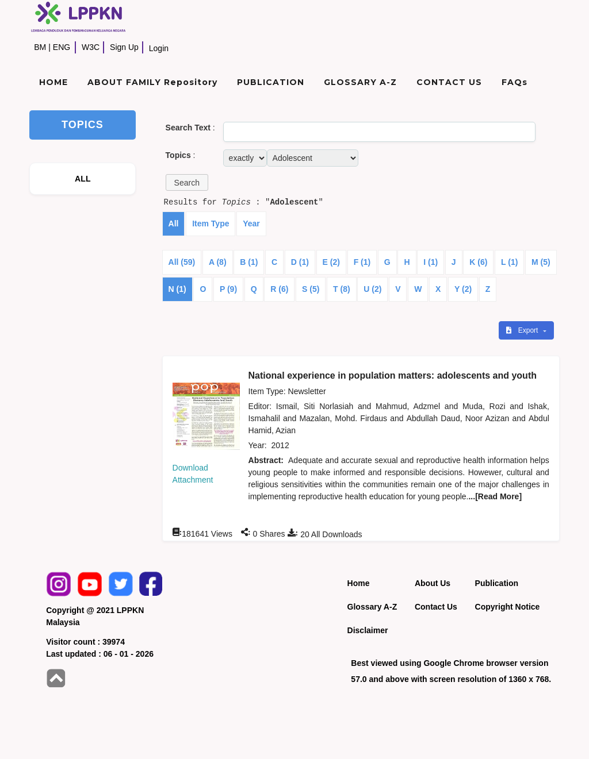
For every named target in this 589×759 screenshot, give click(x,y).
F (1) (362, 262)
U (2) (372, 289)
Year (251, 223)
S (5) (310, 289)
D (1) (300, 262)
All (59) (182, 262)
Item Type (210, 223)
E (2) (331, 262)
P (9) (228, 289)
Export (523, 330)
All (174, 223)
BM (40, 47)
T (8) (341, 289)
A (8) (218, 262)
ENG (61, 47)
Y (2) (463, 289)
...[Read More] (495, 496)
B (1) (249, 262)
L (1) (509, 262)
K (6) (478, 262)
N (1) (177, 289)
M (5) (540, 262)
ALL (83, 178)
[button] (187, 182)
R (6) (279, 289)
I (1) (430, 262)
